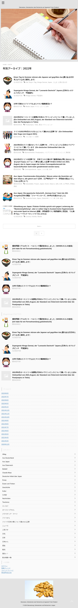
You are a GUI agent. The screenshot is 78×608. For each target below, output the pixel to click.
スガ (27, 137)
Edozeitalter (29, 184)
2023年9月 (5, 393)
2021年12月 (5, 410)
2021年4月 (5, 437)
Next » (39, 226)
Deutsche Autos (30, 198)
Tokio (36, 125)
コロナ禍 (45, 169)
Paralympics (29, 125)
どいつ (42, 106)
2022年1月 (5, 407)
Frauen (36, 184)
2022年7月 (5, 397)
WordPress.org (6, 572)
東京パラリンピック (46, 125)
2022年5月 (5, 403)
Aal (27, 82)
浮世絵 (72, 184)
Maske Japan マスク (32, 106)
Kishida (34, 216)
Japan (50, 82)
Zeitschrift (45, 198)
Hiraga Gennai (42, 82)
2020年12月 (5, 444)
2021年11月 (5, 414)
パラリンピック (59, 152)
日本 (47, 106)
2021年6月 (5, 431)
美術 (15, 186)
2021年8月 (5, 424)
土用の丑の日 (62, 82)
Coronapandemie (30, 169)
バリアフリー (49, 152)
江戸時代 (66, 184)
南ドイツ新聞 (33, 137)
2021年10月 (5, 417)
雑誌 (61, 198)
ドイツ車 (52, 198)
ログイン (4, 566)
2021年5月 (5, 434)
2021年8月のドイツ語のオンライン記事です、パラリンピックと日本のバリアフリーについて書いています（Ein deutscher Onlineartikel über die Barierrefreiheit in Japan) (44, 147)
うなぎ (55, 82)
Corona (28, 216)
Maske (39, 216)
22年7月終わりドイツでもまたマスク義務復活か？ (33, 104)
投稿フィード (5, 568)
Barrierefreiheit (30, 152)
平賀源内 (39, 95)
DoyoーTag (32, 82)
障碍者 (68, 152)
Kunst (47, 184)
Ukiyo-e (52, 184)
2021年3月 (5, 441)
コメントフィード (7, 570)
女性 (57, 184)
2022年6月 (5, 400)
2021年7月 (5, 427)
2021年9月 (5, 420)
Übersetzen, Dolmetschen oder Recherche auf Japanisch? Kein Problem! (39, 602)
